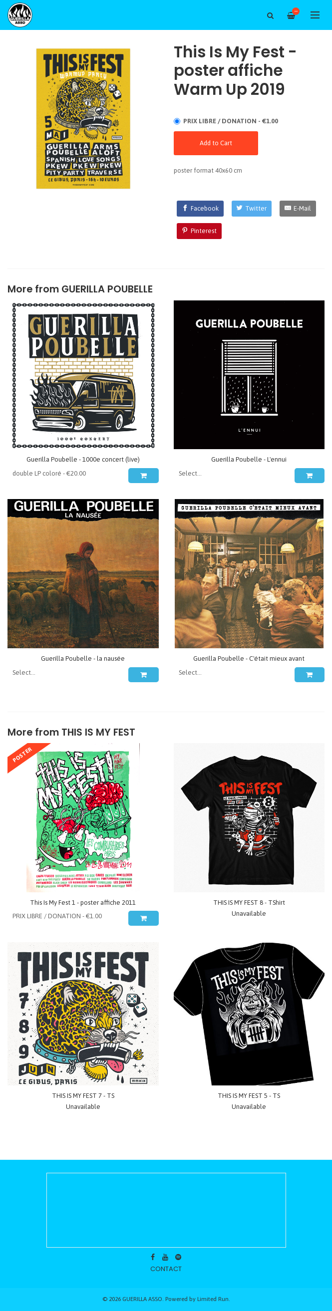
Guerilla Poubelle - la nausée (83, 658)
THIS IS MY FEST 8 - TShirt (249, 902)
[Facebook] (200, 209)
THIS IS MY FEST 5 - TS (249, 1095)
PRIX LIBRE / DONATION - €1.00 (230, 121)
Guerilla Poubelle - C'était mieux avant (249, 658)
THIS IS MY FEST (98, 732)
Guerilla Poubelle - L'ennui (249, 459)
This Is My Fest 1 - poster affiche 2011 (83, 902)
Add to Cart (216, 143)
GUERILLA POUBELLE (107, 289)
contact (166, 1269)
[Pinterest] (199, 231)
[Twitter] (252, 209)
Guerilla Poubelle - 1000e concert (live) (83, 459)
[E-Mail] (298, 209)
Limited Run (213, 1299)
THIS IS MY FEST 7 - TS (83, 1095)
